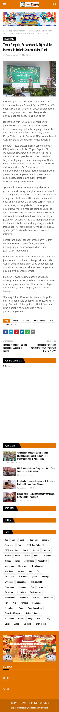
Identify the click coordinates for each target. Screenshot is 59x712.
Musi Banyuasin (39, 320)
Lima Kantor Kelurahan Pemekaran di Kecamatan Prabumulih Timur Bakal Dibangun (36, 482)
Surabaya (27, 623)
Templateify (23, 707)
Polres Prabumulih (33, 613)
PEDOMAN (33, 703)
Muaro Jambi (23, 566)
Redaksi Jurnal (12, 55)
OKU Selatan (9, 576)
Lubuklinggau (29, 560)
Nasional (21, 571)
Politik (21, 608)
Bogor (20, 545)
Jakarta (27, 555)
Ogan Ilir (34, 576)
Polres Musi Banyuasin (13, 613)
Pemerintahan (19, 30)
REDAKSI (23, 703)
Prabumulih (9, 618)
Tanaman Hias (40, 623)
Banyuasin (34, 539)
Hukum (17, 555)
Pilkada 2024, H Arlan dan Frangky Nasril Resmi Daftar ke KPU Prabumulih (36, 495)
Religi (30, 618)
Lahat (17, 560)
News (51, 320)
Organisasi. (21, 581)
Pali (32, 587)
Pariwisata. (9, 592)
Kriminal (8, 560)
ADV (6, 539)
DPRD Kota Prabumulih (35, 545)
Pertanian (24, 602)
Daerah (15, 320)
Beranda (7, 30)
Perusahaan (37, 602)
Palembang (22, 587)
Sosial (7, 623)
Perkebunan (48, 597)
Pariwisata (42, 587)
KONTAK (14, 703)
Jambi (36, 555)
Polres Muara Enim (35, 608)
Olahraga (45, 576)
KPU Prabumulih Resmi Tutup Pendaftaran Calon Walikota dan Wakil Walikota (36, 470)
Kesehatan (47, 555)
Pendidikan (24, 597)
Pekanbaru (21, 592)
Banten (22, 539)
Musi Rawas (9, 571)
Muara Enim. (9, 566)
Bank (14, 539)
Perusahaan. (9, 608)
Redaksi (21, 618)
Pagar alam (9, 587)
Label (7, 532)
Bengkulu (45, 539)
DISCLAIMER (44, 703)
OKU (38, 571)
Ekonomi (36, 550)
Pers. (15, 602)
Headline (25, 320)
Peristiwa (36, 597)
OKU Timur (23, 576)
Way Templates (42, 707)
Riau (38, 618)
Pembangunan (35, 592)
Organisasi (9, 581)
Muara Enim (42, 560)
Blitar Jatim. (9, 545)
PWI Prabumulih (36, 581)
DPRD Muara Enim (12, 550)
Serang (47, 618)
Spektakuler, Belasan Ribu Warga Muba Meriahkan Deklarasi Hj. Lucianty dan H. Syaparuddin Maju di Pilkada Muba (32, 455)
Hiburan (8, 555)
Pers (6, 602)
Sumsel (17, 623)
